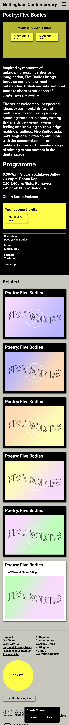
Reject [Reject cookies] (50, 717)
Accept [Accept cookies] (34, 717)
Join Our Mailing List (19, 698)
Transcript (10, 264)
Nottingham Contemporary (30, 4)
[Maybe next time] (47, 37)
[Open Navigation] (64, 3)
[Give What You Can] (22, 37)
